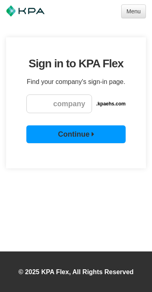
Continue (76, 134)
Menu (133, 11)
